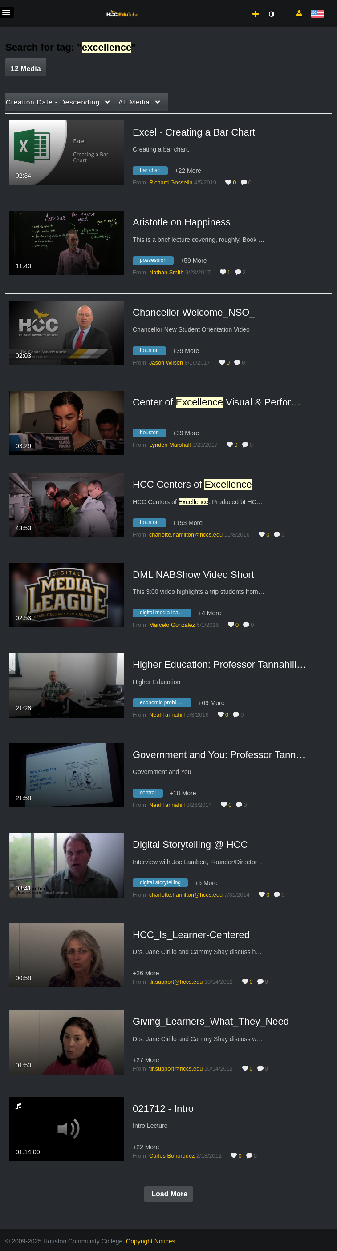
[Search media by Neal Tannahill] (167, 714)
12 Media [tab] (26, 68)
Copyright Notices (150, 1241)
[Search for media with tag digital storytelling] (164, 884)
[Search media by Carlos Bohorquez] (172, 1155)
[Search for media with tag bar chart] (154, 171)
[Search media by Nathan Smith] (166, 272)
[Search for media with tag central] (151, 794)
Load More (168, 1194)
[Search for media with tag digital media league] (165, 613)
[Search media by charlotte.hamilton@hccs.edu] (186, 534)
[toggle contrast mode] (271, 14)
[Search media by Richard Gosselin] (170, 182)
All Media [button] (134, 102)
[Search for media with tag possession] (156, 261)
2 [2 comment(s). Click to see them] (246, 272)
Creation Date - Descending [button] (53, 102)
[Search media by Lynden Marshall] (170, 444)
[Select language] (317, 14)
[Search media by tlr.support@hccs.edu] (176, 981)
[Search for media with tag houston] (153, 351)
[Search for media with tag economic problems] (165, 704)
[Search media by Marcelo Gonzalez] (172, 624)
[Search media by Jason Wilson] (166, 362)
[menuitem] (236, 4)
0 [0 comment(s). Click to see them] (251, 182)
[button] (296, 12)
